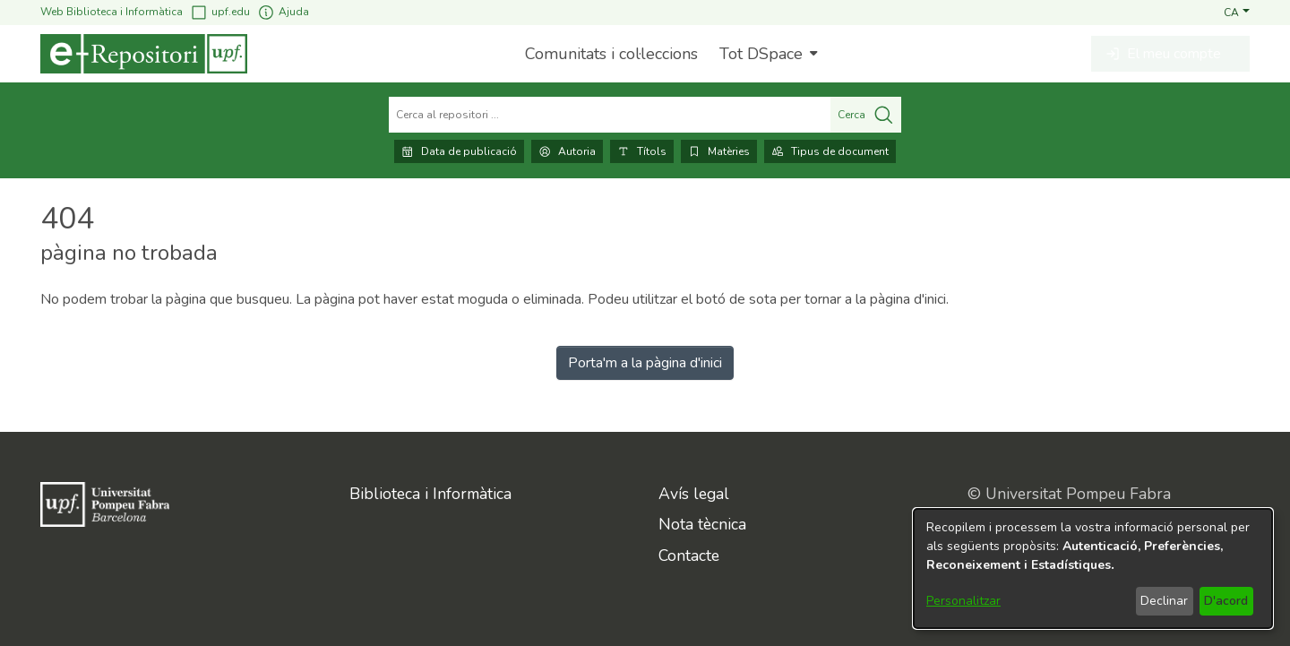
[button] (1237, 11)
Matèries (719, 151)
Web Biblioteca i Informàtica (111, 11)
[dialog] (1093, 568)
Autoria (567, 151)
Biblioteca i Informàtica (430, 493)
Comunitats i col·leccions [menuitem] (611, 54)
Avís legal (693, 493)
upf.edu (220, 12)
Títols (641, 151)
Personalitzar (963, 600)
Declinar (1164, 600)
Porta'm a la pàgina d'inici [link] (645, 363)
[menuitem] (766, 53)
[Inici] (143, 53)
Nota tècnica (702, 524)
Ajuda (283, 12)
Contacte (688, 555)
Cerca (866, 114)
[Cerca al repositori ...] (609, 115)
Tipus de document (830, 151)
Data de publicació (459, 151)
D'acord (1226, 600)
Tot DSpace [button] (761, 54)
